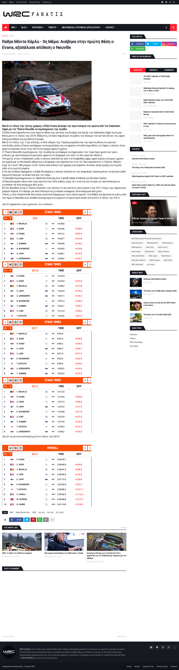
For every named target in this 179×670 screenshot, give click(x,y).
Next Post (121, 636)
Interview (133, 334)
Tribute (133, 338)
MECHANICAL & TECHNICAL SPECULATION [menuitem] (80, 27)
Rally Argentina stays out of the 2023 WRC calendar (158, 101)
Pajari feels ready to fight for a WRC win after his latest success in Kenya (153, 186)
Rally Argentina (152, 243)
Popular (138, 70)
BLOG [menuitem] (23, 27)
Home (4, 2)
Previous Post (8, 636)
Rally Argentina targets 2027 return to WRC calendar (152, 176)
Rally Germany (163, 251)
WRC (34, 512)
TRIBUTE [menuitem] (52, 27)
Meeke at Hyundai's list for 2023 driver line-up (158, 113)
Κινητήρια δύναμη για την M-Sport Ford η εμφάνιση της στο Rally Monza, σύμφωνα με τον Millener (106, 555)
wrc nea (50, 512)
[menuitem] (5, 27)
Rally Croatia (136, 251)
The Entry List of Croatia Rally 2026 (157, 315)
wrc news (59, 512)
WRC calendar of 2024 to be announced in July (159, 125)
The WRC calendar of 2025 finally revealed (156, 77)
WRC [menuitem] (13, 27)
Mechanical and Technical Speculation (146, 239)
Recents (153, 70)
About (11, 2)
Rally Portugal (154, 260)
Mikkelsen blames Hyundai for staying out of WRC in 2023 (158, 89)
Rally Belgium (137, 247)
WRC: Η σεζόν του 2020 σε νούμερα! (17, 553)
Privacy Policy (34, 2)
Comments (169, 70)
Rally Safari (168, 260)
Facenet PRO (29, 666)
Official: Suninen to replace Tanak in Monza (152, 218)
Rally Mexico (166, 256)
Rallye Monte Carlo (23, 512)
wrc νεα (41, 512)
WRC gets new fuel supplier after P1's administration (158, 137)
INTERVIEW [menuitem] (37, 27)
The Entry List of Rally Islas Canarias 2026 (148, 167)
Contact (174, 666)
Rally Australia (167, 243)
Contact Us (47, 2)
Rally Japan (153, 256)
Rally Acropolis (137, 243)
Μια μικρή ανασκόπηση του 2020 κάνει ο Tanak (63, 553)
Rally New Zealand (138, 260)
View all (123, 527)
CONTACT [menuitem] (109, 27)
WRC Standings (137, 264)
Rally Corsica (162, 247)
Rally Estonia (149, 251)
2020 (11, 35)
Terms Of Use (21, 2)
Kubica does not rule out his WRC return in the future (159, 304)
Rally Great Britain (138, 256)
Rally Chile (150, 247)
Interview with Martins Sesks (143, 159)
